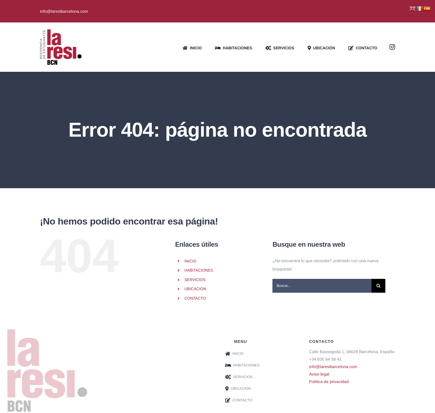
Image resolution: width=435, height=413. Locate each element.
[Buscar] (378, 286)
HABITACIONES (198, 270)
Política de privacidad (329, 381)
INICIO (190, 261)
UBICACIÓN (195, 289)
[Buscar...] (321, 286)
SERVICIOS (195, 279)
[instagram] (392, 47)
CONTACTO (195, 298)
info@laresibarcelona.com (333, 366)
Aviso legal (319, 374)
